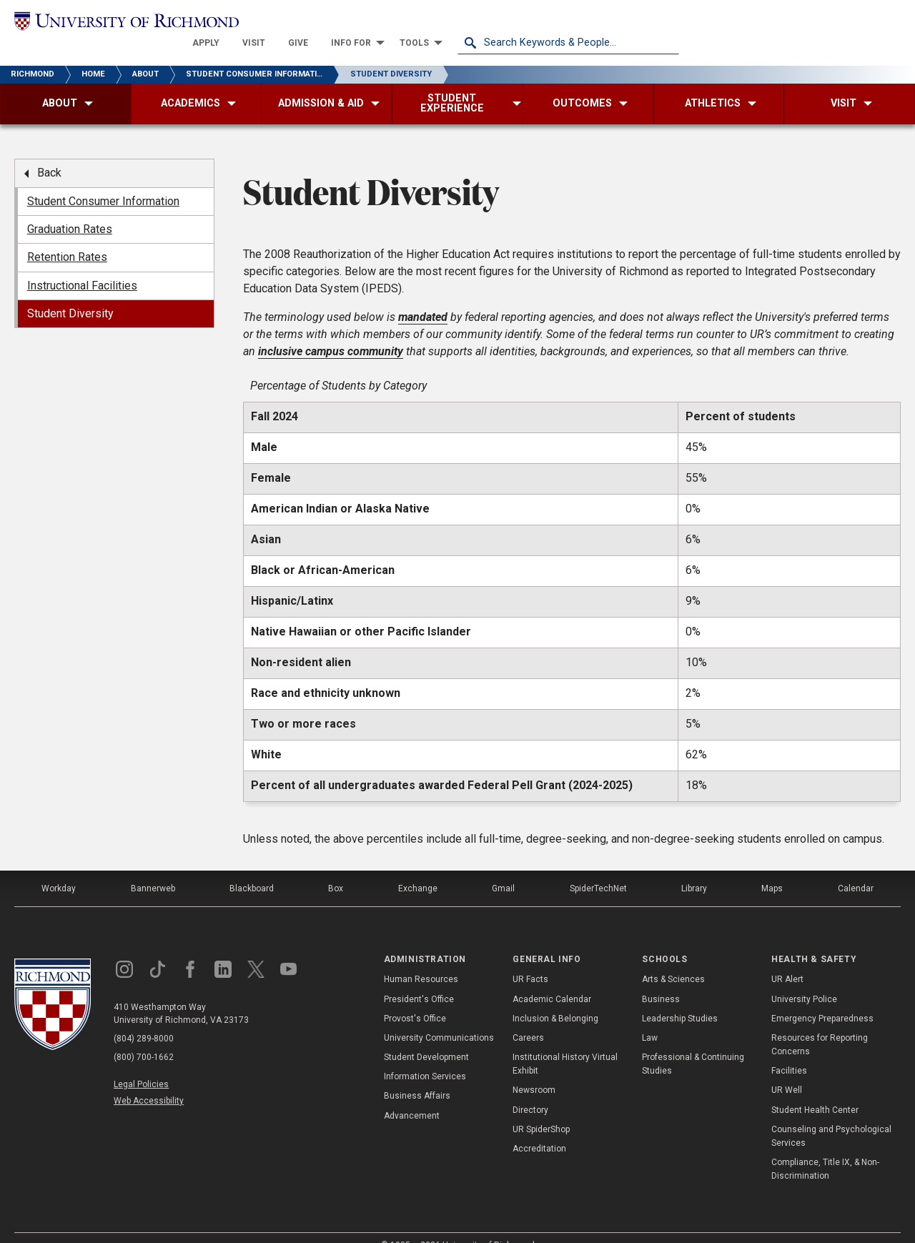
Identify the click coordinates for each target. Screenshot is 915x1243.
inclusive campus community (330, 331)
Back (49, 153)
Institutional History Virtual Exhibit (565, 1044)
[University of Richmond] (125, 22)
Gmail (503, 868)
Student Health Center (815, 1090)
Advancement (412, 1096)
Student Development (426, 1037)
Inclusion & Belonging (555, 999)
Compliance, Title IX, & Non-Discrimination (825, 1150)
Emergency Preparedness (822, 999)
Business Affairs (417, 1076)
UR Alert (787, 960)
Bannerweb (153, 868)
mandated (422, 297)
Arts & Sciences (673, 960)
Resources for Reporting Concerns (819, 1024)
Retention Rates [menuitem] (67, 237)
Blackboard (251, 868)
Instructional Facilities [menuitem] (82, 265)
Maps (772, 868)
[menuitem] (427, 23)
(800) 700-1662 (144, 1037)
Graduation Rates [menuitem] (69, 209)
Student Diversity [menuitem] (70, 294)
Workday (58, 868)
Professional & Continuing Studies (693, 1044)
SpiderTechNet (598, 868)
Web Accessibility (149, 1081)
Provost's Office (415, 999)
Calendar (856, 868)
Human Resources (421, 960)
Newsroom (534, 1071)
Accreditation (539, 1129)
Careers (528, 1018)
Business (661, 979)
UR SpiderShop (541, 1109)
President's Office (419, 979)
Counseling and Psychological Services (831, 1116)
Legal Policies (141, 1064)
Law (650, 1018)
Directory (530, 1090)
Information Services (425, 1057)
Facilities (789, 1051)
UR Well (786, 1071)
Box (335, 868)
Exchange (417, 868)
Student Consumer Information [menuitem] (103, 181)
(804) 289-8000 (144, 1019)
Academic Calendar (552, 979)
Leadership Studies (680, 999)
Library (694, 868)
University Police (804, 979)
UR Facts (530, 960)
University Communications (439, 1018)
